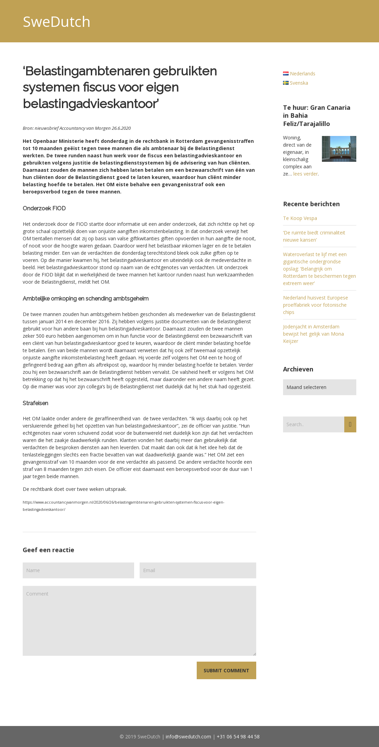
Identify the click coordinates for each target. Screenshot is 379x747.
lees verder (305, 173)
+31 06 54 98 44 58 (238, 736)
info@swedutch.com (188, 736)
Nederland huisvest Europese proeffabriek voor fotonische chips (315, 304)
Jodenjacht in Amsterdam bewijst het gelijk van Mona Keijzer (313, 333)
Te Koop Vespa (300, 218)
